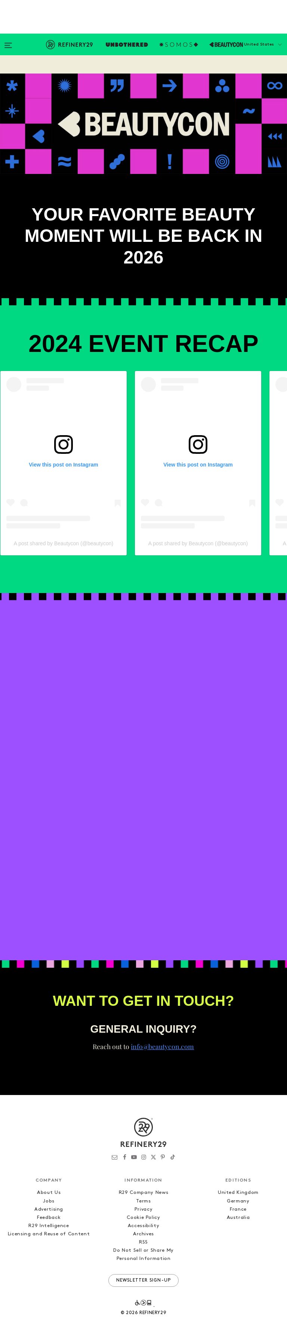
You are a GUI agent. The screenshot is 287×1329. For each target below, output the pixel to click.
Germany (238, 1187)
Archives (143, 1220)
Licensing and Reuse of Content (49, 1220)
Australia (238, 1204)
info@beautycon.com (162, 1033)
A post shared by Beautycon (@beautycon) (63, 530)
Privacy (144, 1196)
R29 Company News (143, 1179)
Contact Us (137, 68)
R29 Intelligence (48, 1212)
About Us (49, 1179)
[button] (249, 52)
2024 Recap (26, 68)
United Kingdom (238, 1179)
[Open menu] (8, 42)
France (238, 1196)
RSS (143, 1228)
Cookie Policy (143, 1204)
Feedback (49, 1204)
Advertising (48, 1196)
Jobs (49, 1187)
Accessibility (143, 1212)
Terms (143, 1187)
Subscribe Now (82, 68)
